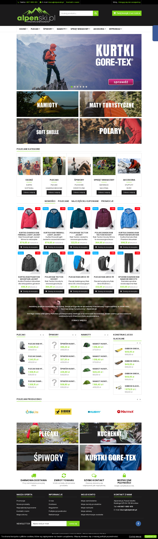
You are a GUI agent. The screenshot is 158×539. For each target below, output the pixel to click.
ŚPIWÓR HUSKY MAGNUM (68, 344)
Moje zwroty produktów (91, 504)
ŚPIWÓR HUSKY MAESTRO (68, 356)
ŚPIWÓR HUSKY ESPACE (68, 369)
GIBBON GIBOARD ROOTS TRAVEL (132, 373)
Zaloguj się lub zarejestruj (129, 2)
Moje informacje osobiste (92, 514)
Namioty (61, 29)
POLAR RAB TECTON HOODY (54, 278)
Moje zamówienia (88, 501)
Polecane (63, 201)
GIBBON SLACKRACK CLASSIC (132, 386)
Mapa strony (22, 514)
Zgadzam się (150, 536)
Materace (104, 185)
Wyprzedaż (114, 29)
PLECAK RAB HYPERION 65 (36, 344)
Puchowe (79, 185)
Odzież (22, 29)
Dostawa (52, 504)
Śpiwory (47, 29)
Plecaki (34, 29)
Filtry (129, 188)
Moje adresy (86, 511)
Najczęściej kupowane (26, 507)
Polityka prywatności (57, 511)
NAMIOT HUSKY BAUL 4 (100, 344)
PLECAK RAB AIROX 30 (79, 277)
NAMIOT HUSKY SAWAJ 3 (100, 381)
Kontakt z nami (23, 511)
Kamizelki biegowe (54, 188)
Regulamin (53, 507)
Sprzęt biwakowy (80, 29)
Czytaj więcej (135, 536)
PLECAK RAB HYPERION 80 (36, 369)
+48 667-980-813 (125, 506)
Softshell (29, 188)
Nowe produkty (23, 504)
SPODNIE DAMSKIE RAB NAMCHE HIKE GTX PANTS (128, 279)
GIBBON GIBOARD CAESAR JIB (132, 361)
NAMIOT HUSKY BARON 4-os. (100, 356)
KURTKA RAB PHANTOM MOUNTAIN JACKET (29, 278)
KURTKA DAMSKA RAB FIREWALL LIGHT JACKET (29, 234)
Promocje (107, 201)
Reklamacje (54, 514)
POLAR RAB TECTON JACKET (79, 234)
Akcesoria (98, 29)
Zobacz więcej (29, 192)
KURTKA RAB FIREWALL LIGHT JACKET (54, 234)
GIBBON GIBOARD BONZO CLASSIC (132, 349)
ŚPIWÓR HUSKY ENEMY (68, 381)
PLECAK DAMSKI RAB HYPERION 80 (36, 381)
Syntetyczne (79, 188)
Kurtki (29, 185)
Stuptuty (129, 185)
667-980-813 (31, 2)
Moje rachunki (87, 507)
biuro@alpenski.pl (56, 2)
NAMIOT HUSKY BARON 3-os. (100, 369)
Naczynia (104, 188)
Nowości (50, 201)
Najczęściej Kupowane (85, 201)
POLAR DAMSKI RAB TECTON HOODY (104, 234)
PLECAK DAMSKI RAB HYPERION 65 (36, 356)
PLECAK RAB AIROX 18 (104, 277)
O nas (51, 501)
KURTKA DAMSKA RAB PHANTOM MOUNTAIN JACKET (129, 235)
